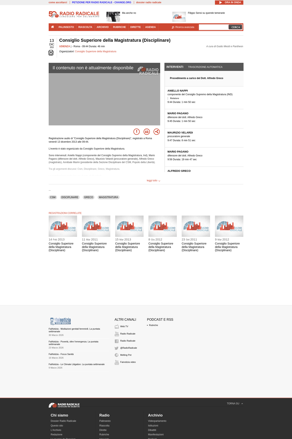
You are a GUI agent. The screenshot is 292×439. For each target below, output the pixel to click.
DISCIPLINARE (69, 197)
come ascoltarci (58, 2)
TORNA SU (233, 403)
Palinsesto (105, 421)
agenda (150, 27)
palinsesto (66, 27)
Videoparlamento (157, 421)
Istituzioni (153, 425)
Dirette (102, 430)
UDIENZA (64, 46)
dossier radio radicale (148, 2)
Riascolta (104, 425)
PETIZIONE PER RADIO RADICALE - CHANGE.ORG (101, 2)
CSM (53, 197)
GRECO (88, 197)
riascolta (85, 27)
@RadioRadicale (128, 348)
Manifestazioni (156, 434)
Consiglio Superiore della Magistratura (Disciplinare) (61, 247)
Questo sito (57, 425)
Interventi (174, 66)
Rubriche (153, 325)
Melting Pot (125, 355)
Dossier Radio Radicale (63, 421)
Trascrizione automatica (205, 67)
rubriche (119, 27)
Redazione (56, 434)
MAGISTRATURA (108, 197)
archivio (103, 27)
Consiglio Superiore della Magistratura (95, 51)
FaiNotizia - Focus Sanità (61, 354)
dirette (135, 27)
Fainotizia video (128, 362)
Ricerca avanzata (184, 27)
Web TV (124, 326)
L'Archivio (56, 430)
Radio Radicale (127, 333)
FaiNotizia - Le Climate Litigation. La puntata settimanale (77, 364)
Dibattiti (152, 430)
